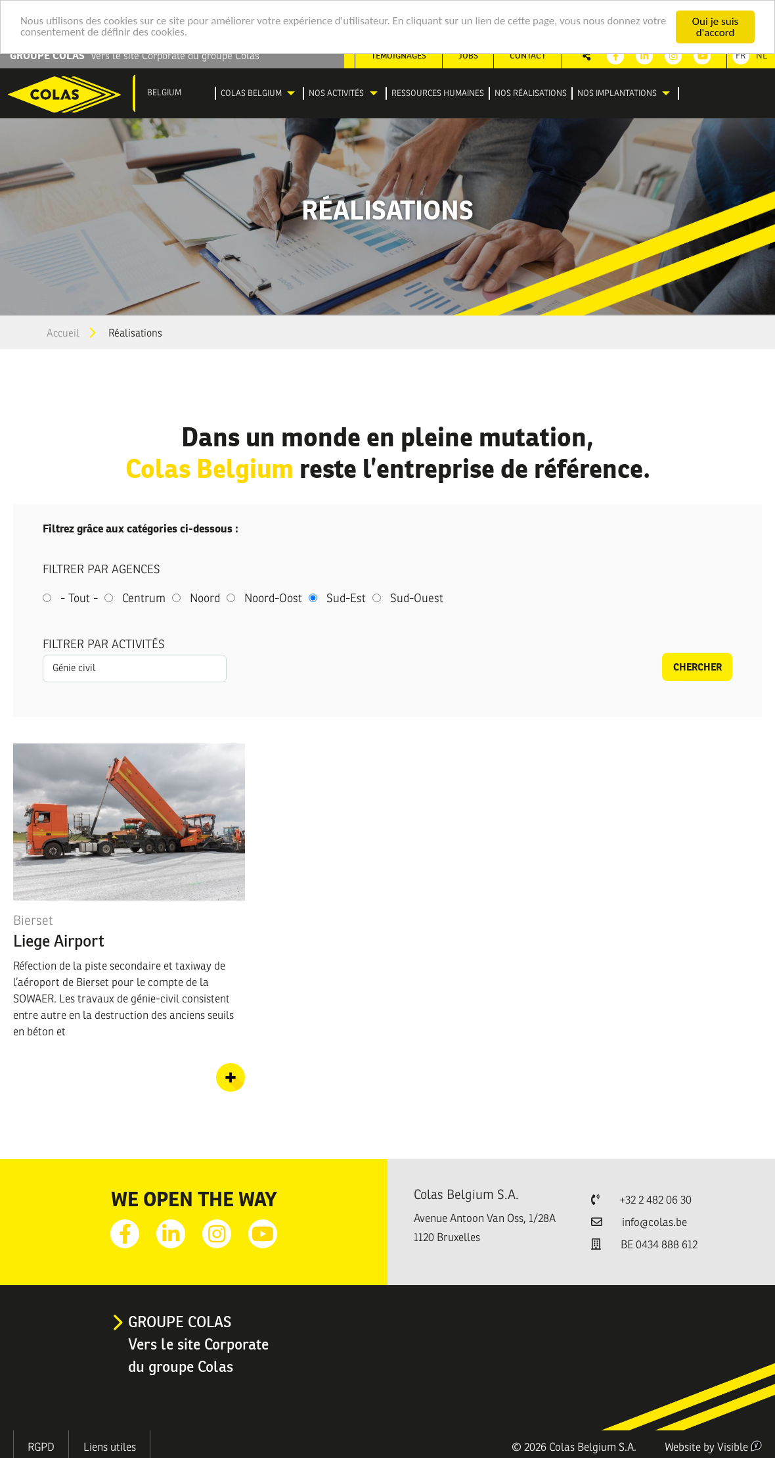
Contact (528, 55)
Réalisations (135, 333)
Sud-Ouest (416, 598)
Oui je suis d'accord (715, 26)
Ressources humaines (437, 93)
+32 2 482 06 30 (655, 1200)
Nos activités (336, 93)
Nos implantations (617, 93)
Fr (741, 55)
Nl (761, 55)
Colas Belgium (251, 93)
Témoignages (398, 55)
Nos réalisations (531, 93)
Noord (205, 598)
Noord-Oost (273, 598)
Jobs (468, 55)
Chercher (697, 667)
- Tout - (79, 598)
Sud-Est (346, 598)
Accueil (63, 333)
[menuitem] (259, 93)
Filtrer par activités (104, 644)
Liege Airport (58, 940)
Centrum (144, 598)
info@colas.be (654, 1222)
